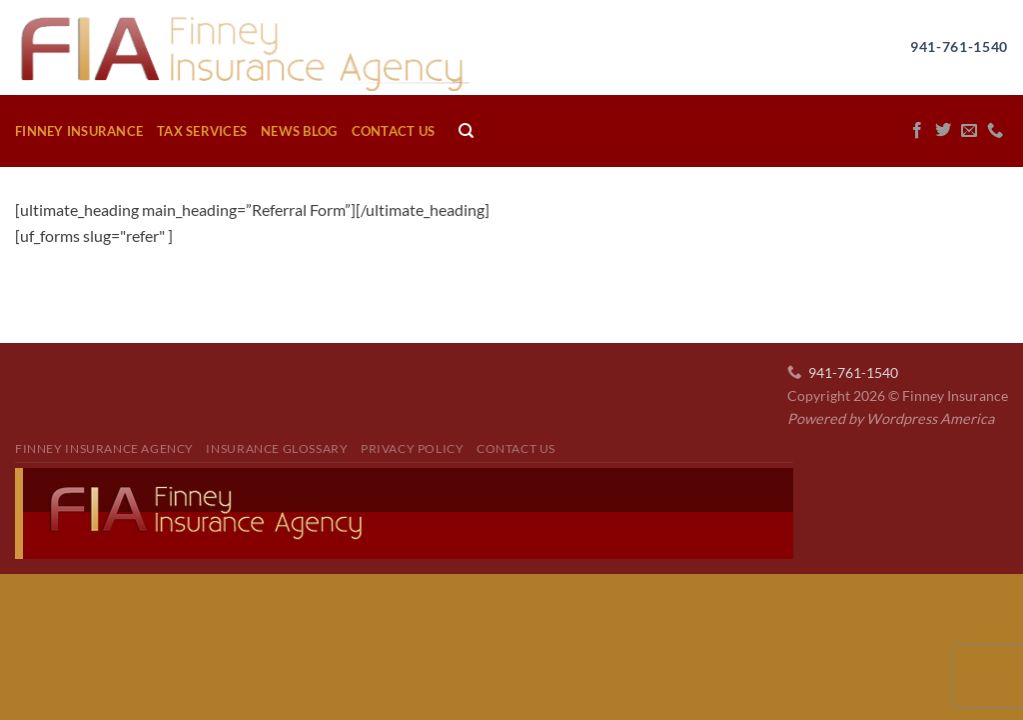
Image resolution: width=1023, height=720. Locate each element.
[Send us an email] (969, 131)
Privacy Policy (413, 448)
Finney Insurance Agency (104, 448)
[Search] (467, 131)
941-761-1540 (959, 47)
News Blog (299, 131)
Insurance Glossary (277, 448)
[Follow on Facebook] (917, 131)
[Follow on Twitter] (943, 131)
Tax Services (202, 131)
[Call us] (995, 131)
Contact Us (394, 131)
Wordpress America (930, 418)
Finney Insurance (79, 131)
